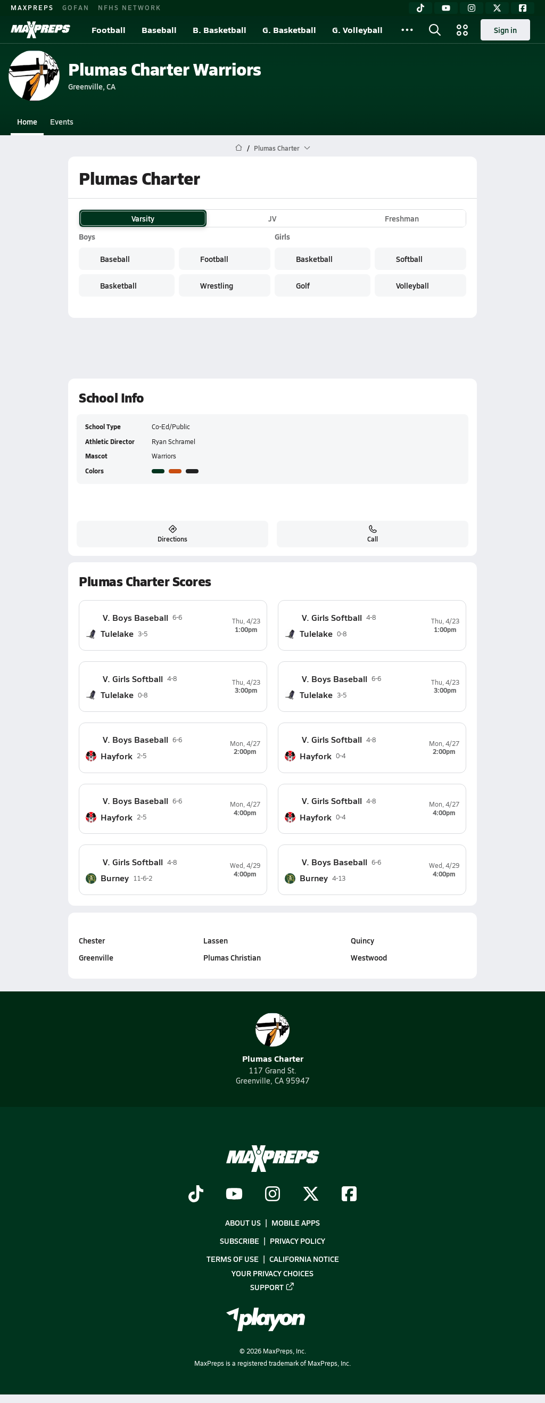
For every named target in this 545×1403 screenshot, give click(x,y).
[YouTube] (446, 8)
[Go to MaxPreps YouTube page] (234, 1194)
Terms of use (233, 1258)
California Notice (304, 1258)
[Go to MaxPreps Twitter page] (310, 1194)
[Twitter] (497, 8)
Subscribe (239, 1240)
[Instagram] (471, 8)
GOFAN (75, 7)
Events (61, 121)
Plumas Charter (272, 1038)
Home (27, 121)
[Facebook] (522, 8)
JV (272, 218)
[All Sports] (407, 30)
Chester (92, 940)
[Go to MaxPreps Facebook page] (349, 1194)
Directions (172, 534)
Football (109, 29)
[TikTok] (420, 8)
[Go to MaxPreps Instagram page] (272, 1194)
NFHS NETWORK (129, 7)
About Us (243, 1222)
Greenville (96, 957)
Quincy (362, 940)
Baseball (159, 29)
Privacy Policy (297, 1240)
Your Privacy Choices (272, 1272)
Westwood (369, 957)
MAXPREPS (32, 7)
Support (272, 1286)
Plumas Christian (232, 957)
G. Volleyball (357, 29)
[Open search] (435, 30)
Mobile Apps (295, 1222)
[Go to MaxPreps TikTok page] (195, 1194)
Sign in (505, 29)
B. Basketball (219, 29)
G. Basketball (289, 29)
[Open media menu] (462, 30)
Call (372, 534)
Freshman (402, 218)
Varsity (142, 218)
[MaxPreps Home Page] (239, 148)
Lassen (215, 940)
